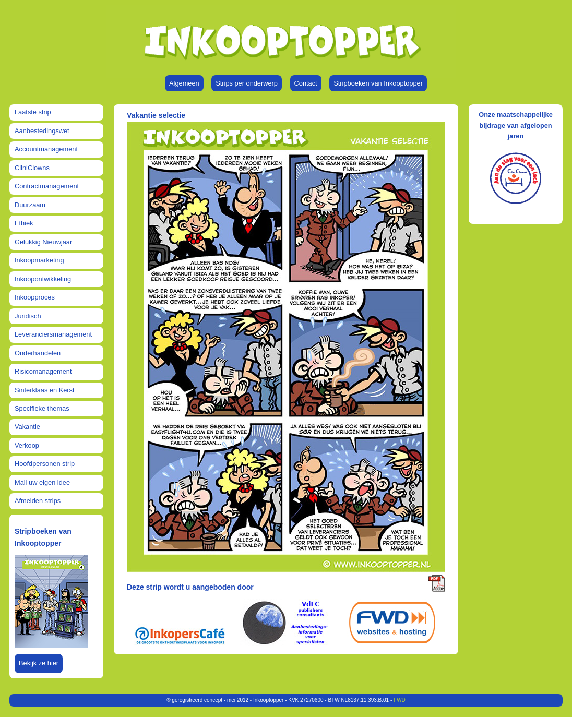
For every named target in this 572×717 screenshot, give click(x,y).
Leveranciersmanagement (53, 334)
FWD (400, 700)
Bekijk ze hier (38, 663)
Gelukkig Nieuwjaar (43, 242)
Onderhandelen (38, 353)
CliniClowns (32, 168)
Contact (305, 83)
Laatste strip (33, 112)
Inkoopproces (35, 297)
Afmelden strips (38, 501)
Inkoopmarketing (39, 260)
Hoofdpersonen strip (45, 464)
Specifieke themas (42, 408)
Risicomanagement (43, 371)
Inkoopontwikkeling (43, 279)
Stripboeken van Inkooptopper (378, 83)
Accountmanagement (46, 149)
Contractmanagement (47, 186)
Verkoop (27, 445)
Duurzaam (30, 205)
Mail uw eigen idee (42, 482)
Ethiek (24, 223)
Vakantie (27, 427)
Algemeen (184, 83)
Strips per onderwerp (247, 83)
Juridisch (28, 316)
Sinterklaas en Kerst (45, 390)
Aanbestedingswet (42, 131)
